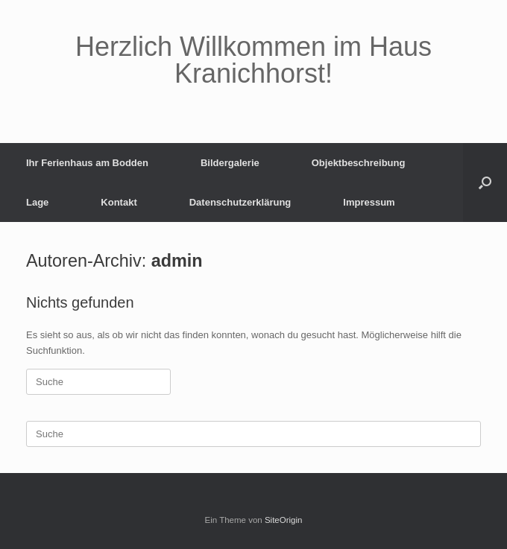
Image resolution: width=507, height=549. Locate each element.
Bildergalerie (230, 162)
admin (177, 260)
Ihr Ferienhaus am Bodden (87, 162)
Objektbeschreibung (359, 162)
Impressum (368, 202)
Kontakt (118, 202)
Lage (37, 202)
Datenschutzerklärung (240, 202)
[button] (485, 182)
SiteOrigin (284, 519)
